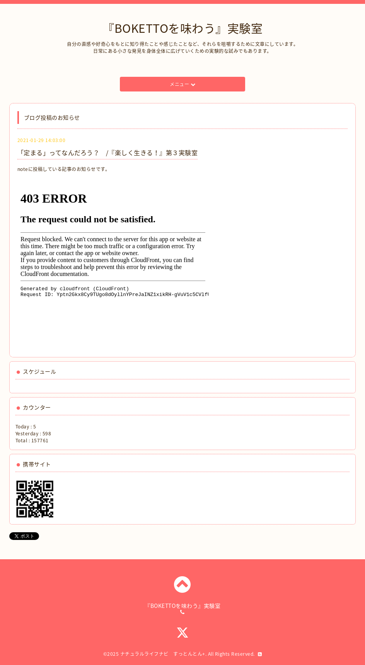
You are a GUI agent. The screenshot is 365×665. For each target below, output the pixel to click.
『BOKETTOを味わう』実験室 (182, 28)
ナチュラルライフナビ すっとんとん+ (162, 653)
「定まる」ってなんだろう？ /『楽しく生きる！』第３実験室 (107, 152)
